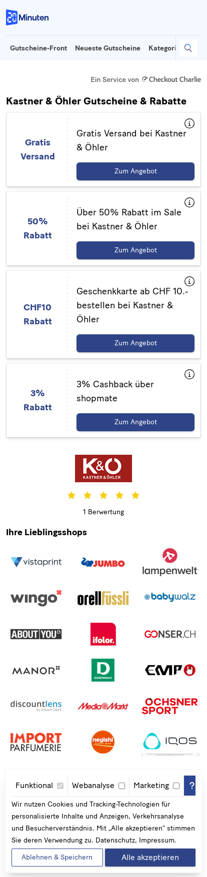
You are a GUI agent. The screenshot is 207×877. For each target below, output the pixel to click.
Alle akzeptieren (150, 857)
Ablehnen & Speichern (57, 857)
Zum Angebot (135, 171)
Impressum (156, 840)
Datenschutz (115, 840)
